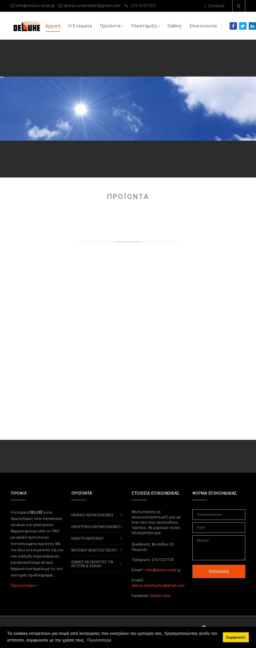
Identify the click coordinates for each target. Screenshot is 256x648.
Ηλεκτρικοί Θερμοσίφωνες (95, 527)
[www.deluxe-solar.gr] (26, 25)
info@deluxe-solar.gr (35, 5)
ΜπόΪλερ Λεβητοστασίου (94, 550)
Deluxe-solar (160, 596)
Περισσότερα (213, 57)
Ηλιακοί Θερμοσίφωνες (92, 515)
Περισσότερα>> (24, 585)
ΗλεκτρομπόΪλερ (87, 539)
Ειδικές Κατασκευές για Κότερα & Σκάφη (92, 564)
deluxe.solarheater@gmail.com (92, 5)
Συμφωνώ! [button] (235, 637)
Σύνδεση (216, 6)
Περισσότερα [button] (99, 640)
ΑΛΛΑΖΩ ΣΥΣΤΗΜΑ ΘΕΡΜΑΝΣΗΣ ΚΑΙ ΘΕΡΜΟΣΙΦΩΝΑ (101, 64)
